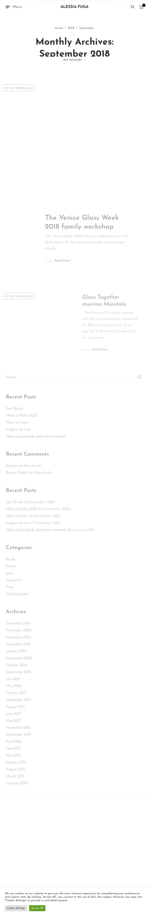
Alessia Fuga (74, 7)
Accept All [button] (37, 908)
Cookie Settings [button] (16, 908)
